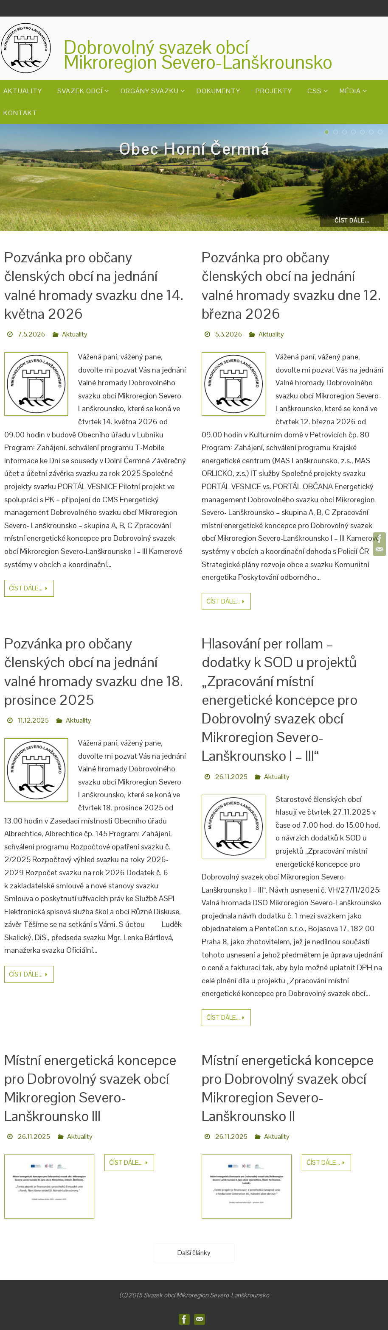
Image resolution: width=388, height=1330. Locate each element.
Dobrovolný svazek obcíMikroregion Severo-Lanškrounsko (198, 55)
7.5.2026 (31, 334)
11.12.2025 (33, 720)
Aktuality (74, 334)
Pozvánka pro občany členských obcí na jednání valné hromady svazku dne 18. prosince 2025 (93, 671)
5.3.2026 (228, 334)
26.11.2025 (231, 776)
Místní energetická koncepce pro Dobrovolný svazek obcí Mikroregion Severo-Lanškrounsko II (288, 1088)
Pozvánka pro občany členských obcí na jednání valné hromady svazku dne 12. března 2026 (291, 285)
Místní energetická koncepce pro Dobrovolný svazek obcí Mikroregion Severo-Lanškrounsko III (90, 1088)
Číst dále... (352, 220)
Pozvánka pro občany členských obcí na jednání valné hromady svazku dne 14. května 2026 (93, 285)
